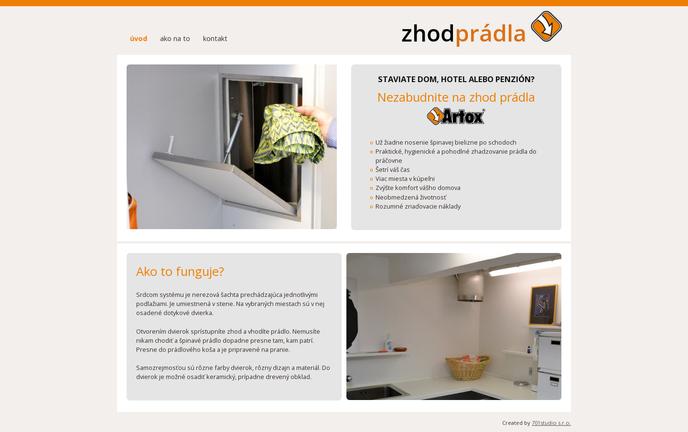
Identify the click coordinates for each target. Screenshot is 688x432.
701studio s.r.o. (551, 422)
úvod (138, 38)
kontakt (215, 38)
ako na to (175, 38)
